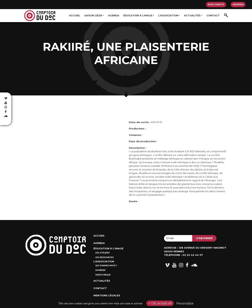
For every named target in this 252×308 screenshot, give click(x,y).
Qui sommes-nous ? (106, 265)
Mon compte (216, 4)
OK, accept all (160, 303)
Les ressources (104, 257)
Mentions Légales (106, 295)
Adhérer (238, 4)
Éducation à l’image (137, 15)
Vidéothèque (102, 275)
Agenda (113, 15)
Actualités (192, 15)
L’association (168, 15)
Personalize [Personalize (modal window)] (185, 303)
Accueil (74, 15)
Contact (213, 15)
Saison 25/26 (93, 15)
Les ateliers (102, 253)
